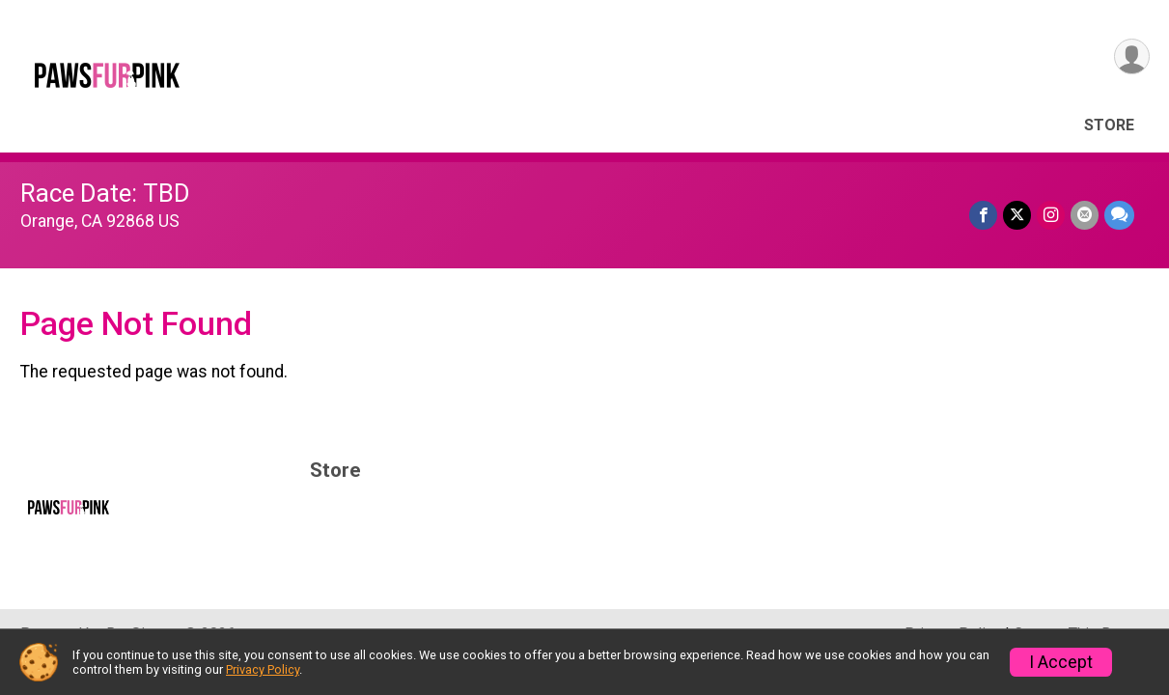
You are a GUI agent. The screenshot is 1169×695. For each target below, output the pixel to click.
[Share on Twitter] (1017, 215)
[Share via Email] (1085, 215)
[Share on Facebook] (983, 215)
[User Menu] (1132, 56)
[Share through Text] (1119, 215)
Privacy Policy (262, 669)
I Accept (1061, 662)
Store (1109, 125)
